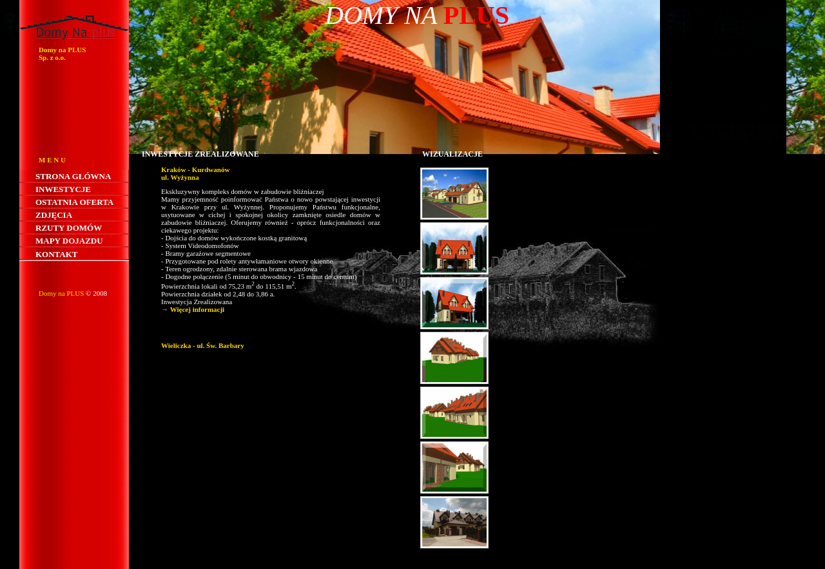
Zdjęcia (53, 215)
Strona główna (73, 176)
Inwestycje (63, 189)
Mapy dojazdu (69, 241)
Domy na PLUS (61, 293)
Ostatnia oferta (74, 202)
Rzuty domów (68, 228)
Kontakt (56, 254)
